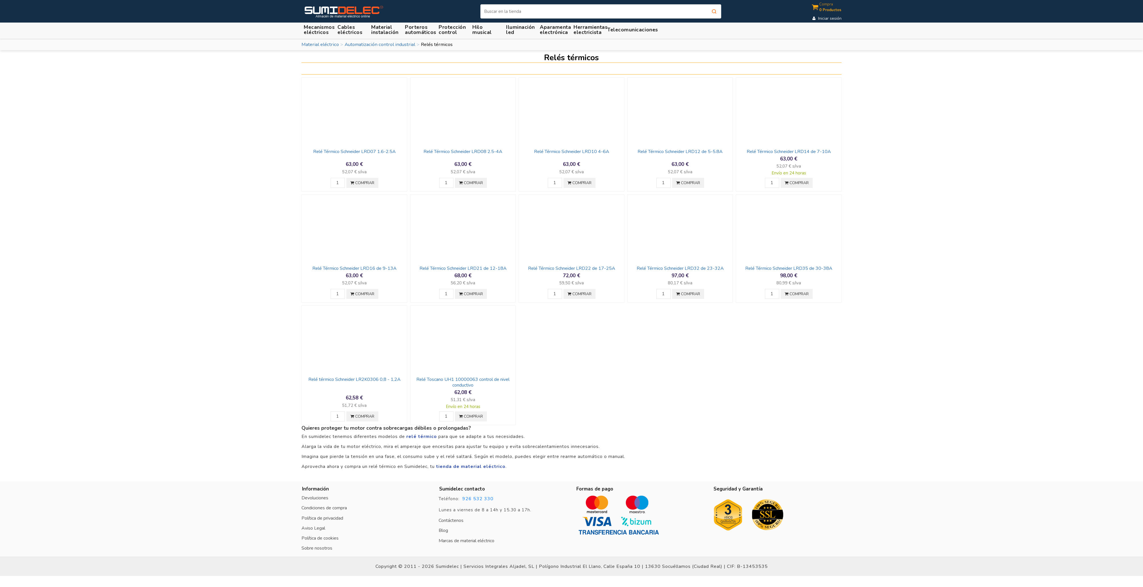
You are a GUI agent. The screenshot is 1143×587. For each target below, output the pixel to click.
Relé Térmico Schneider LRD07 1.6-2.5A (354, 151)
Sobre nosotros (316, 548)
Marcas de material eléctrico (466, 541)
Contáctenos (451, 520)
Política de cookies (320, 538)
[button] (386, 30)
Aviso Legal (313, 528)
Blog (443, 530)
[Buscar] (600, 11)
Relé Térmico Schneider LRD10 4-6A (571, 151)
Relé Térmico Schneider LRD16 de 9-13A (354, 268)
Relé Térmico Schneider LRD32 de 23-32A (680, 268)
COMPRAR (362, 183)
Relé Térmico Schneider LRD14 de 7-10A (789, 151)
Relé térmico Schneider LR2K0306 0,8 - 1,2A (354, 379)
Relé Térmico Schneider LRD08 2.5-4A (462, 151)
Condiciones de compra (324, 508)
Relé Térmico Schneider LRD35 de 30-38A (788, 268)
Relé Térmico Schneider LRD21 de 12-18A (463, 268)
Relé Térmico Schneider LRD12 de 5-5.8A (680, 151)
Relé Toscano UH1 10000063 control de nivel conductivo (462, 382)
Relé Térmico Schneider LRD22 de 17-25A (571, 268)
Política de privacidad (322, 518)
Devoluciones (314, 498)
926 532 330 (477, 499)
